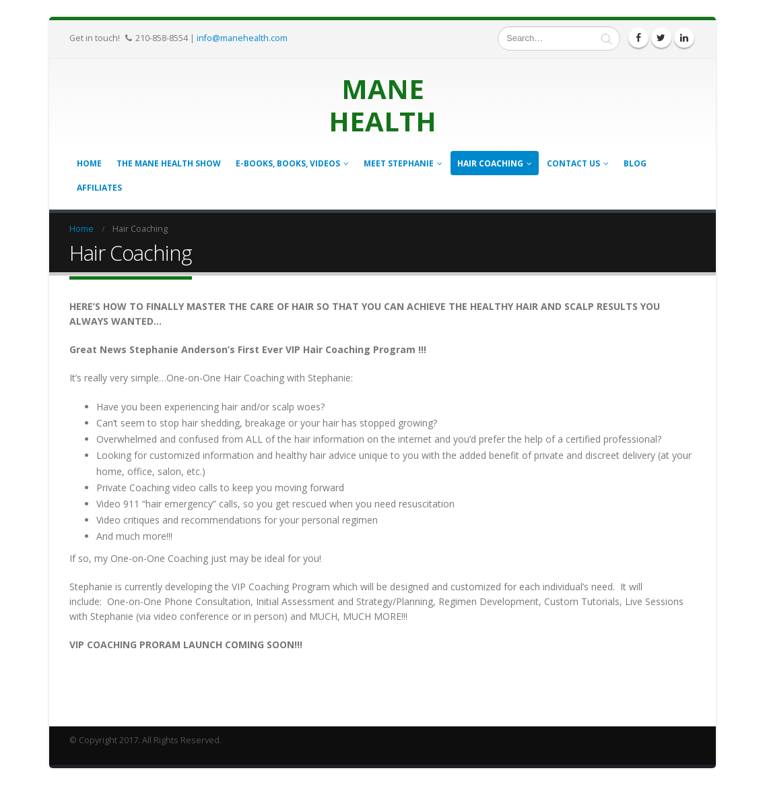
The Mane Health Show (169, 163)
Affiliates (99, 187)
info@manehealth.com (242, 38)
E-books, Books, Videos (288, 163)
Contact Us (573, 163)
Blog (635, 163)
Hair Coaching (490, 163)
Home (89, 163)
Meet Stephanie (399, 163)
